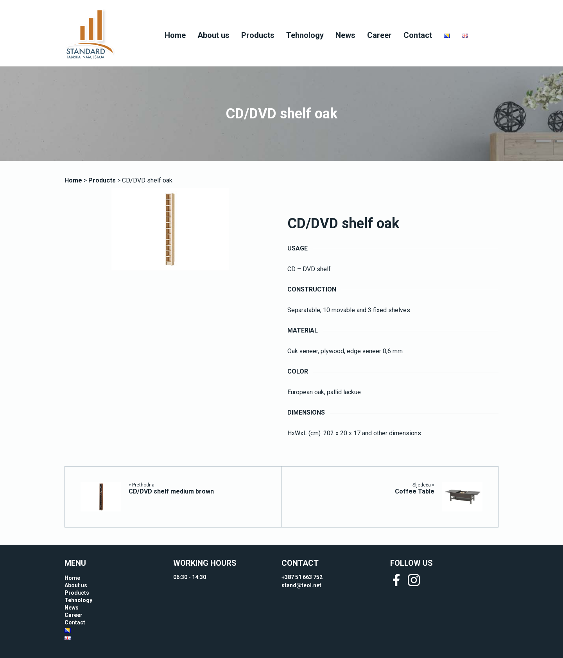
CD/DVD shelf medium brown (171, 491)
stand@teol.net (301, 585)
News (345, 35)
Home (175, 35)
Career (379, 35)
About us (213, 35)
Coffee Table (414, 491)
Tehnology (305, 35)
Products (257, 35)
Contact (417, 35)
